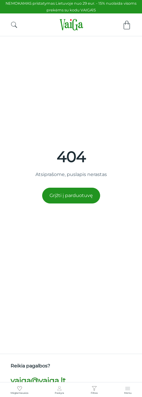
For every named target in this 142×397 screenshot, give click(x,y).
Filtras (94, 392)
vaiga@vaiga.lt (38, 380)
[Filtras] (94, 388)
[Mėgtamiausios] (19, 388)
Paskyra (59, 392)
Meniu (127, 392)
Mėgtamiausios (19, 392)
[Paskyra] (59, 388)
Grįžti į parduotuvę (71, 195)
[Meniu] (127, 388)
